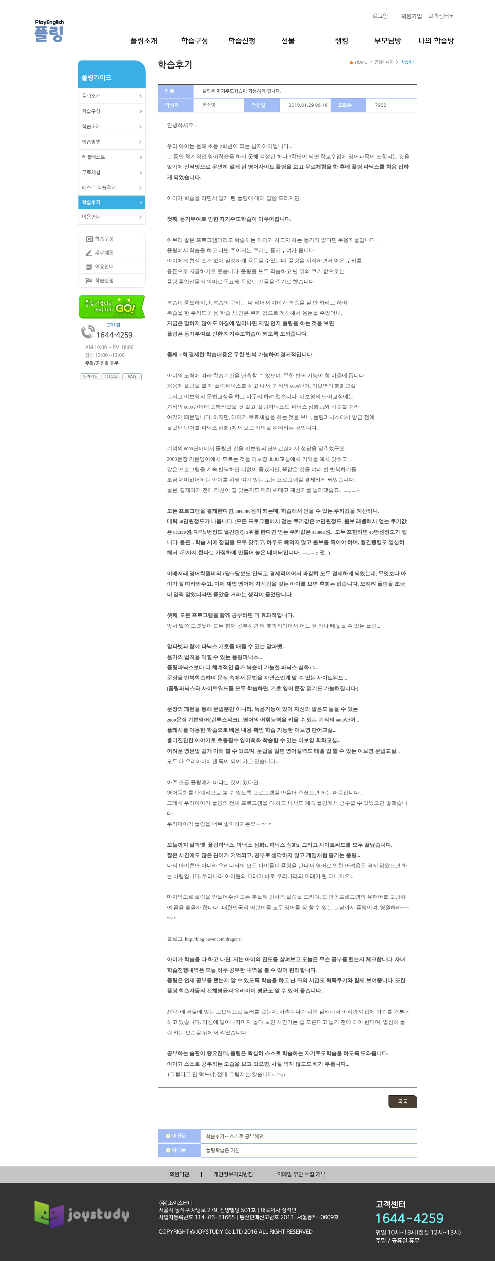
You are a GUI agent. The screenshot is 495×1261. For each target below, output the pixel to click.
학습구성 (91, 111)
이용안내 (91, 216)
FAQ (132, 377)
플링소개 (91, 96)
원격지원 (90, 377)
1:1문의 (111, 377)
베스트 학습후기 (99, 187)
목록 (403, 1101)
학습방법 (91, 141)
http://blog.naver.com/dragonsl (213, 939)
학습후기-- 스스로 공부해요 (235, 1136)
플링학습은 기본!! (225, 1150)
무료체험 (91, 172)
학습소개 (91, 126)
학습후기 (91, 202)
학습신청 (104, 280)
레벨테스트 (93, 157)
